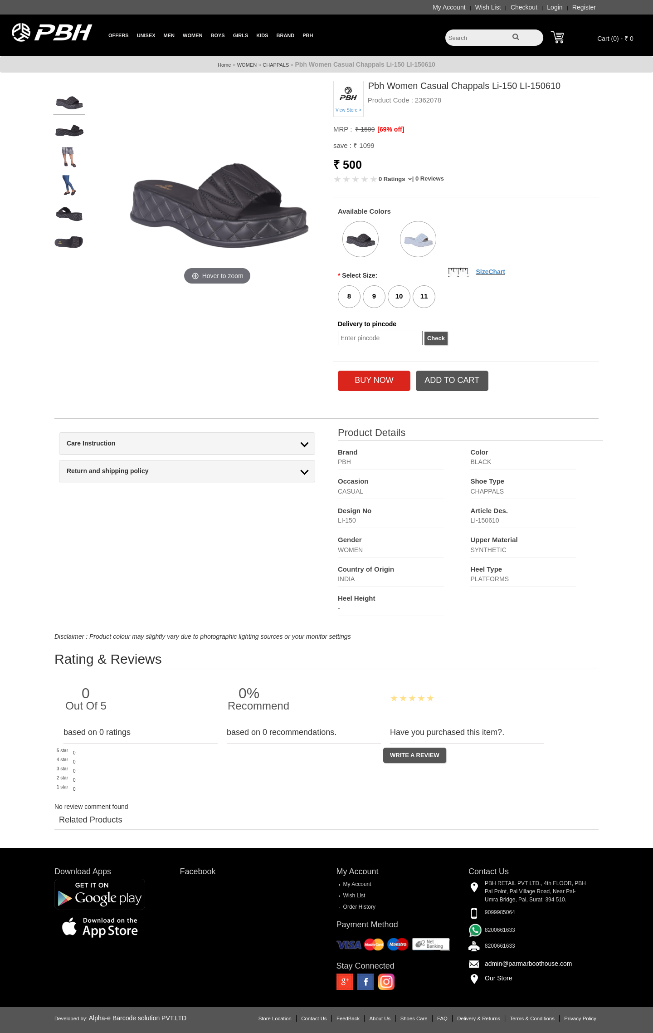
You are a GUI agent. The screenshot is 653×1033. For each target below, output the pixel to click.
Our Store (493, 977)
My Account (438, 7)
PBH (307, 35)
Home (224, 65)
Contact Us (303, 1018)
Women (192, 35)
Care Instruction (102, 443)
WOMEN (247, 65)
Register (573, 7)
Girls (241, 35)
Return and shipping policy (118, 471)
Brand (286, 35)
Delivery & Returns (467, 1018)
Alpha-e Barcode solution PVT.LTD (148, 1017)
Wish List (477, 7)
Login (543, 7)
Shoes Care (403, 1018)
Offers (118, 35)
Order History (359, 906)
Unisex (146, 35)
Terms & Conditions (521, 1018)
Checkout (513, 7)
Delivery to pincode (367, 324)
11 (424, 296)
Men (169, 35)
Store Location (264, 1018)
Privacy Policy (569, 1018)
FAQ (431, 1018)
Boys (217, 35)
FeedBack (337, 1018)
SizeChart (490, 271)
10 (399, 296)
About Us (369, 1018)
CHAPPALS (276, 65)
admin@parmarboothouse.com (522, 963)
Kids (262, 35)
